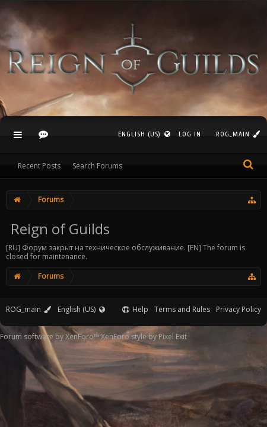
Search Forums (97, 166)
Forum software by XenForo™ (50, 337)
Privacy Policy (238, 309)
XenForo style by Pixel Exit (144, 337)
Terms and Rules (182, 309)
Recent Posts (39, 166)
